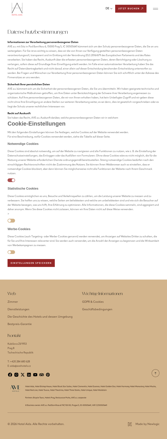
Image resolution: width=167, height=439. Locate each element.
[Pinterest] (47, 374)
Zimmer (13, 302)
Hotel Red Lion (31, 390)
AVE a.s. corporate (78, 398)
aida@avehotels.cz (20, 366)
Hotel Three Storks (72, 390)
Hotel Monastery (137, 387)
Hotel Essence (94, 387)
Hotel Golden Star (108, 387)
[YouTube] (35, 374)
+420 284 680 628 (20, 361)
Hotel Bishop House (43, 387)
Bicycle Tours (38, 398)
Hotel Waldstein (100, 390)
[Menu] (155, 9)
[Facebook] (10, 374)
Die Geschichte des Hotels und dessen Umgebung (40, 317)
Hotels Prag (50, 398)
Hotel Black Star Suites (62, 387)
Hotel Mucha (150, 387)
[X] (22, 374)
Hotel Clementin (80, 387)
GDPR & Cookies (93, 302)
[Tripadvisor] (41, 374)
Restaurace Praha (62, 398)
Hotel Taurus (44, 390)
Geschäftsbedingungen (97, 309)
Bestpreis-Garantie (20, 324)
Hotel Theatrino (56, 390)
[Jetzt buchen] (131, 9)
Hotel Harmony (122, 387)
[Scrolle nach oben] (155, 373)
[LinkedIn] (29, 374)
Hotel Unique (86, 390)
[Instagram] (16, 374)
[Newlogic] (143, 424)
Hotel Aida (29, 387)
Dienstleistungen (18, 309)
